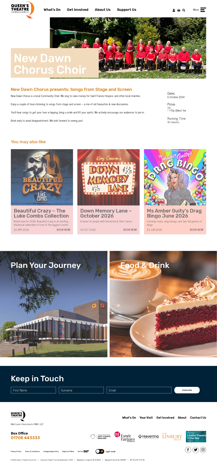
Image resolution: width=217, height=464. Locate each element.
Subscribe (187, 390)
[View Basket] (178, 10)
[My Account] (174, 10)
